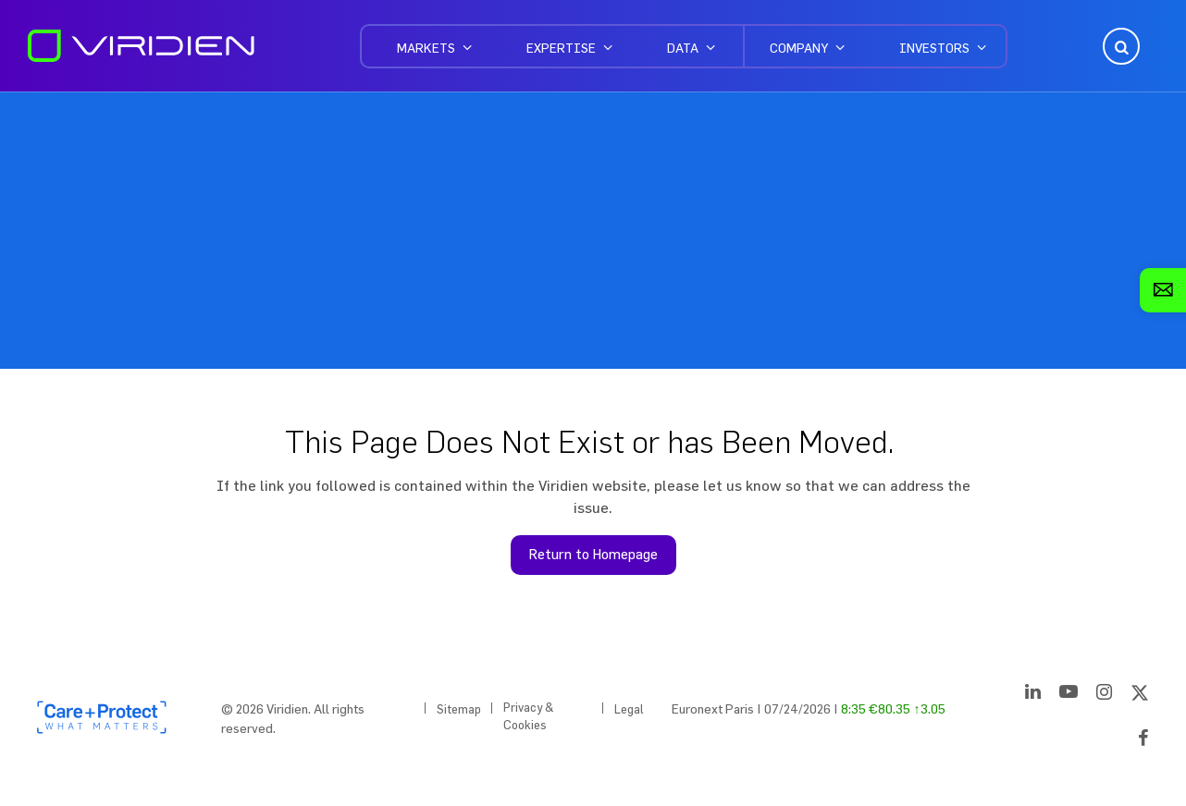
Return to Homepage (593, 554)
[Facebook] (1143, 741)
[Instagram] (1104, 695)
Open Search (1119, 46)
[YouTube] (1068, 695)
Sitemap (459, 709)
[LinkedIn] (1033, 695)
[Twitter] (1139, 695)
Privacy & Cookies (528, 716)
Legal (629, 709)
